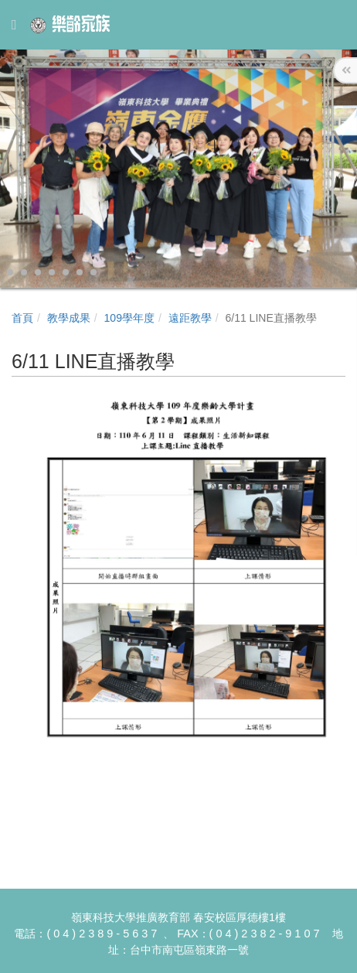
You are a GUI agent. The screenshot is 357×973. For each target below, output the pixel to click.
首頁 (22, 318)
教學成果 (68, 318)
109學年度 (129, 318)
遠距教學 (190, 318)
